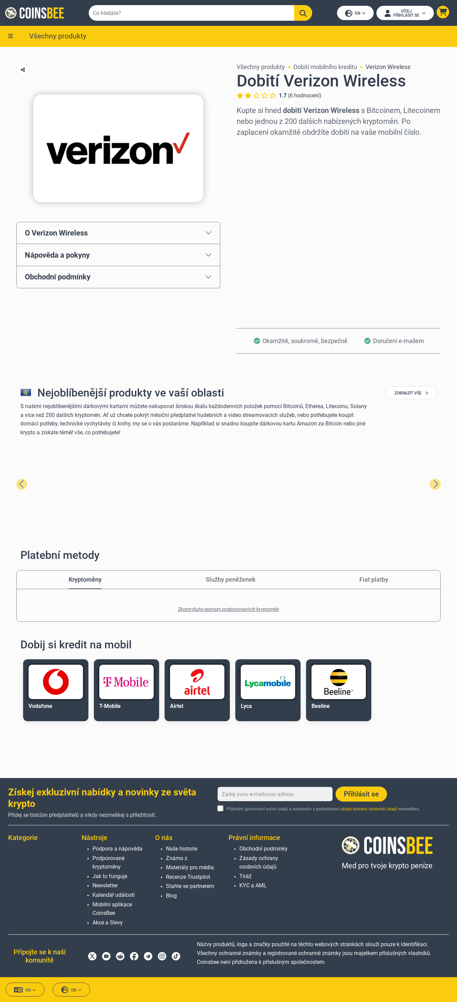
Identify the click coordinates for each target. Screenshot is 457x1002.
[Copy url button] (22, 70)
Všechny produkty (57, 36)
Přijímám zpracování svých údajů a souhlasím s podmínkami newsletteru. (323, 809)
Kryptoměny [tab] (85, 580)
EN (355, 13)
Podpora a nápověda (117, 848)
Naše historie (181, 848)
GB (71, 989)
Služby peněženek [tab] (230, 580)
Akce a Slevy (107, 922)
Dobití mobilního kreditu (325, 67)
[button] (442, 12)
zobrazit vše (411, 393)
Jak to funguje (109, 876)
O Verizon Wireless (56, 233)
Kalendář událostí (113, 895)
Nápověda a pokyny (57, 255)
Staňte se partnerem (190, 886)
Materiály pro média (190, 867)
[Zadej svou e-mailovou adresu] (275, 794)
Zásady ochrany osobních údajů (258, 862)
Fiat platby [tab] (373, 580)
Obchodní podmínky (57, 277)
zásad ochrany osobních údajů (368, 809)
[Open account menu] (405, 13)
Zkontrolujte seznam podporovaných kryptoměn (228, 610)
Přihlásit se (361, 794)
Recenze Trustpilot (188, 877)
